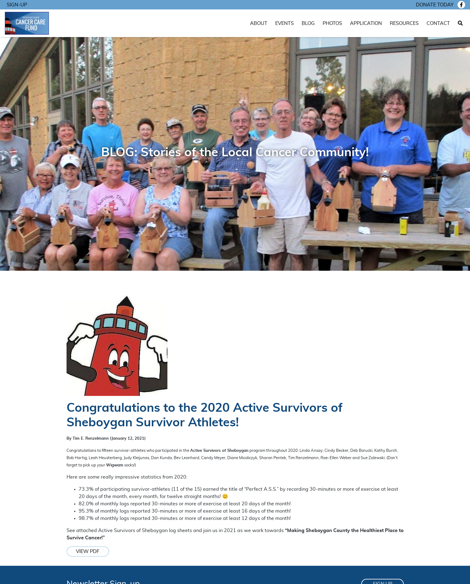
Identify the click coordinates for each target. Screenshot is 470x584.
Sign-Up (17, 4)
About (258, 23)
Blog (308, 23)
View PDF (87, 551)
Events (284, 23)
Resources (404, 23)
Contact (438, 23)
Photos (332, 23)
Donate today (435, 4)
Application (366, 23)
